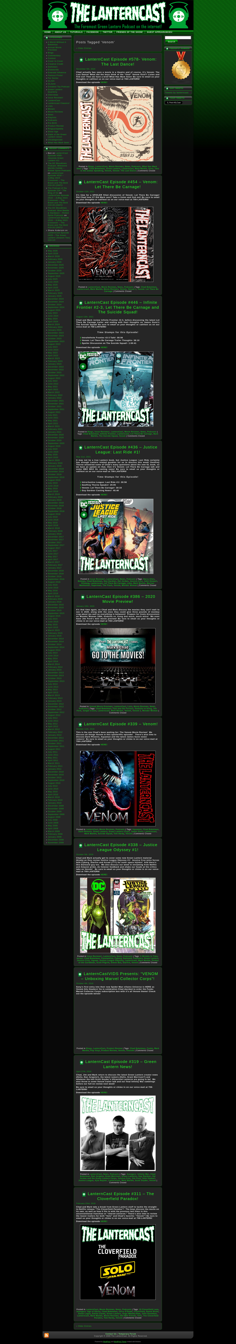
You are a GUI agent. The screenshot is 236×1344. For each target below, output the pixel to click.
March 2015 (54, 630)
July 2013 (53, 684)
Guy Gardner (110, 581)
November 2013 (56, 675)
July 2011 (53, 752)
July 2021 (53, 415)
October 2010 (55, 777)
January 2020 (55, 466)
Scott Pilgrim (103, 963)
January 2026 (55, 262)
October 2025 (55, 270)
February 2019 (55, 497)
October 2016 (55, 576)
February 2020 (55, 463)
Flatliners (138, 958)
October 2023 (55, 338)
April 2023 (53, 355)
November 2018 (56, 506)
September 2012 (56, 712)
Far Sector (53, 78)
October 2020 (55, 440)
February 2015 (55, 633)
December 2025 (56, 265)
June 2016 (53, 588)
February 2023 (55, 361)
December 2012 (56, 704)
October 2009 (55, 811)
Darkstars (53, 67)
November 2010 (56, 775)
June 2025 (53, 282)
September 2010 (56, 780)
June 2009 (53, 823)
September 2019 (56, 477)
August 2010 (54, 783)
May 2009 (53, 825)
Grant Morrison (112, 1176)
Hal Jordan (123, 581)
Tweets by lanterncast (176, 92)
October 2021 (55, 406)
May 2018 (53, 522)
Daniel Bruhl (152, 1311)
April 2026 (53, 253)
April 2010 (53, 794)
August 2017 (54, 548)
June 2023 (53, 350)
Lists (50, 106)
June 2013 (53, 687)
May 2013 (53, 689)
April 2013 (53, 692)
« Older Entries (84, 48)
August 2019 (54, 480)
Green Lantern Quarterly (55, 90)
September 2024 (56, 307)
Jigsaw (94, 960)
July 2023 (53, 347)
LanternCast (54, 100)
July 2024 (53, 313)
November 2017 (56, 539)
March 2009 (54, 831)
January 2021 (55, 432)
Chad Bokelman (97, 169)
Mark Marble (141, 169)
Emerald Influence (57, 72)
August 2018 (54, 514)
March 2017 (54, 562)
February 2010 (55, 800)
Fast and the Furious (123, 709)
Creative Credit (55, 64)
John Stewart (150, 581)
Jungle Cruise (89, 711)
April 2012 (53, 726)
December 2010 (56, 772)
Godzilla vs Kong (143, 709)
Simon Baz (116, 963)
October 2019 (55, 474)
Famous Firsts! (55, 75)
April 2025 (53, 287)
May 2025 (53, 285)
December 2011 (56, 738)
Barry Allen (149, 579)
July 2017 (53, 551)
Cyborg (118, 958)
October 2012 (55, 709)
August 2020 (54, 446)
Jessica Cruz (136, 581)
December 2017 (56, 537)
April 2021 (53, 423)
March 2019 (54, 494)
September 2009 (56, 814)
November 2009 (56, 808)
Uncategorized (55, 140)
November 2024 (56, 302)
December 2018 (56, 503)
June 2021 (53, 418)
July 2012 (53, 718)
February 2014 (55, 667)
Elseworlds (53, 70)
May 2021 (53, 420)
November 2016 (56, 573)
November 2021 (56, 403)
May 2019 (53, 488)
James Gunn (137, 831)
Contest (52, 58)
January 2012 (55, 735)
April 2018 (53, 525)
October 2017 (55, 542)
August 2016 (54, 582)
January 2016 (55, 602)
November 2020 (56, 437)
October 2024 (55, 304)
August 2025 (54, 276)
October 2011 (55, 743)
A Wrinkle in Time (149, 956)
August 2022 (54, 378)
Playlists (52, 117)
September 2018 (56, 511)
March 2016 (54, 596)
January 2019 (55, 500)
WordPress (106, 1341)
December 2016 (56, 571)
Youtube (130, 1050)
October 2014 (55, 644)
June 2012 (53, 721)
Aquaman (137, 829)
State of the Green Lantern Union (57, 135)
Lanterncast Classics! (59, 103)
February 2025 (55, 293)
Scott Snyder (141, 1180)
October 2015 (55, 610)
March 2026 (54, 256)
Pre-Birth (52, 123)
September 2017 (56, 545)
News (50, 114)
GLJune (52, 84)
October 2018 (55, 508)
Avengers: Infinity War (138, 1174)
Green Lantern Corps (119, 831)
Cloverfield (139, 1311)
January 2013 (55, 701)
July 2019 (53, 483)
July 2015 (53, 619)
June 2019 (53, 486)
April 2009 (53, 828)
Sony (150, 169)
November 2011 (56, 741)
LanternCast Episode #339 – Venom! (121, 724)
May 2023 (53, 353)
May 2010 (53, 791)
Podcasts (52, 120)
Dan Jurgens (97, 1176)
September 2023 (56, 341)
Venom (108, 171)
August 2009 (54, 817)
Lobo (129, 583)
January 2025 (55, 296)
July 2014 (53, 653)
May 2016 (53, 590)
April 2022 (53, 389)
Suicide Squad (105, 834)
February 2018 (55, 531)
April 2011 (53, 760)
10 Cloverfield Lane (148, 1309)
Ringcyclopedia (55, 129)
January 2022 (55, 398)
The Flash (107, 585)
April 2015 (53, 627)
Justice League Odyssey (111, 960)
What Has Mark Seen (58, 142)
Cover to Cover (55, 61)
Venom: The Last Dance (124, 171)
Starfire (126, 963)
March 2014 (54, 664)
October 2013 (55, 678)
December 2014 (56, 639)
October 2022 (55, 372)
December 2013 (56, 672)
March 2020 (54, 460)
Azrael (80, 958)
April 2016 (53, 593)
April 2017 (53, 559)
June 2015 (53, 622)
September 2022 (56, 375)
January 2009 (55, 837)
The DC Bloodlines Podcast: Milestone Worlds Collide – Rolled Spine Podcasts (59, 167)
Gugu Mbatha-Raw (131, 1314)
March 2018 (54, 528)
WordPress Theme (120, 1341)
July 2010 (53, 786)
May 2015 (53, 624)
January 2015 (55, 636)
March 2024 (54, 324)
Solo (139, 1316)
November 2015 (56, 607)
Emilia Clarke (98, 1314)
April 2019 (53, 491)
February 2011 (55, 766)
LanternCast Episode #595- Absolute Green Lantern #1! (58, 157)
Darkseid (127, 958)
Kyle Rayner (101, 1180)
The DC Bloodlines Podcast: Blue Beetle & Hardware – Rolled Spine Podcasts (58, 211)
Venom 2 (132, 289)
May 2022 (53, 386)
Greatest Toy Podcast (59, 87)
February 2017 (55, 565)
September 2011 (56, 746)
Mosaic (51, 109)
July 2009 (53, 820)
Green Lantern (113, 169)
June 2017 (53, 554)
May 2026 (53, 251)
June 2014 (53, 655)
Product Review (56, 126)
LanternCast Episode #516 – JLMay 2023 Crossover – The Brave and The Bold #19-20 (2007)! (58, 179)
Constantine (107, 958)
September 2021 (56, 409)
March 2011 (54, 763)
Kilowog (85, 583)
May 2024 (53, 319)
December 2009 (56, 806)
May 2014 (53, 658)
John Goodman (149, 1314)
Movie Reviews (55, 112)
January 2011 (55, 769)
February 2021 (55, 429)
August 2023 (54, 344)
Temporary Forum (127, 1334)
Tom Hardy (119, 834)
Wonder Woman (129, 585)
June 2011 (53, 755)
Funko (150, 1048)
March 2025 (54, 290)
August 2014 (54, 650)
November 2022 (56, 369)
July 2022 (53, 381)
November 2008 (56, 842)
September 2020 (56, 443)
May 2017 (53, 556)
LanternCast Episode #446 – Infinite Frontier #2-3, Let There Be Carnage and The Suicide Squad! (118, 307)
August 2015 (54, 616)
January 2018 (55, 534)
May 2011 (53, 758)
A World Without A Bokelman (57, 43)
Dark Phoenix (85, 831)
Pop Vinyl (95, 1050)
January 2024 (55, 330)
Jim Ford (136, 1178)
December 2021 (56, 401)
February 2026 (55, 259)
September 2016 (56, 579)
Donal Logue (84, 1314)
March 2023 (54, 358)
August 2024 (54, 310)
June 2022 (53, 384)
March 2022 (54, 392)
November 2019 (56, 471)
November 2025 (56, 268)
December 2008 (56, 840)
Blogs (51, 53)
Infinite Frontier (108, 434)
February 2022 (55, 395)
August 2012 (54, 715)
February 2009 (55, 834)
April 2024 (53, 321)
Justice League (86, 1180)
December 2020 (56, 435)
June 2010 (53, 789)
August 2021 (54, 412)
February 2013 (55, 698)
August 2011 (54, 749)
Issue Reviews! (55, 97)
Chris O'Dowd (125, 1311)
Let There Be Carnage (141, 434)
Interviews (53, 95)
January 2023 (55, 364)
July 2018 (53, 517)
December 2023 (56, 333)
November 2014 (56, 641)
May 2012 (53, 724)
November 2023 (56, 336)
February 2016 (55, 599)
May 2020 (53, 454)
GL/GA (51, 81)
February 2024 (55, 327)
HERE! (104, 82)
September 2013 (56, 681)
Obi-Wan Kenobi (128, 1316)
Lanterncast (128, 169)
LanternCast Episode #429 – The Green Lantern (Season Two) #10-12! (59, 236)
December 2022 (56, 367)
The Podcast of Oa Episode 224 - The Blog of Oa (57, 190)
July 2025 (53, 279)
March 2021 (54, 426)
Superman (96, 585)
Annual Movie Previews (55, 48)
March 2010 (54, 797)
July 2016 (53, 585)
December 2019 (56, 469)
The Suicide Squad (108, 436)
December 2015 (56, 605)
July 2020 (53, 449)
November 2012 (56, 706)
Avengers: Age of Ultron (88, 1311)
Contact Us (111, 1334)
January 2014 (55, 670)
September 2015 (56, 613)
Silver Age (53, 131)
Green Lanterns (129, 1176)
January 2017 (55, 568)
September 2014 (56, 647)
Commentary (54, 55)
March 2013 (54, 695)
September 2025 (56, 273)
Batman (81, 581)
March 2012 (54, 729)
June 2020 (53, 452)
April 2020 (53, 457)
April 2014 (53, 661)
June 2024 (53, 316)
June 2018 (53, 520)
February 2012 (55, 732)
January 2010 (55, 803)
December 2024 (56, 299)
